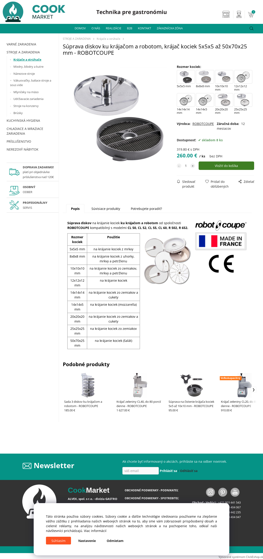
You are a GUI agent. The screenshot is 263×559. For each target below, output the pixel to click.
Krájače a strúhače (27, 59)
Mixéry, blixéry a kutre (28, 67)
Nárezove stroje (24, 74)
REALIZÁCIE (113, 28)
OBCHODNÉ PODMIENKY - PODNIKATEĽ (151, 490)
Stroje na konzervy (26, 106)
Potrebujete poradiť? (146, 208)
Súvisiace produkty (105, 208)
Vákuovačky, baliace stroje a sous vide (30, 82)
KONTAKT (144, 28)
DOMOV (80, 28)
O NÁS (95, 28)
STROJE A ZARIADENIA (23, 52)
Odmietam (115, 541)
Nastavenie (87, 541)
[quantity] (185, 165)
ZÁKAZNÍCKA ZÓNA (170, 28)
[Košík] (255, 14)
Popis (75, 208)
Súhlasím (58, 541)
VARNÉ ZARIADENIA (21, 44)
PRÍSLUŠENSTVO (19, 141)
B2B (129, 28)
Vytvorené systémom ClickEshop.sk (241, 557)
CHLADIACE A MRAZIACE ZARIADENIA (25, 131)
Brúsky (18, 113)
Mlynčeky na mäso (26, 92)
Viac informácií (95, 531)
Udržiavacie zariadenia (28, 99)
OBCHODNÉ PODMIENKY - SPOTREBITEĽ (152, 498)
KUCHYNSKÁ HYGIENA (23, 120)
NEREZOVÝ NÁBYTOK (22, 149)
